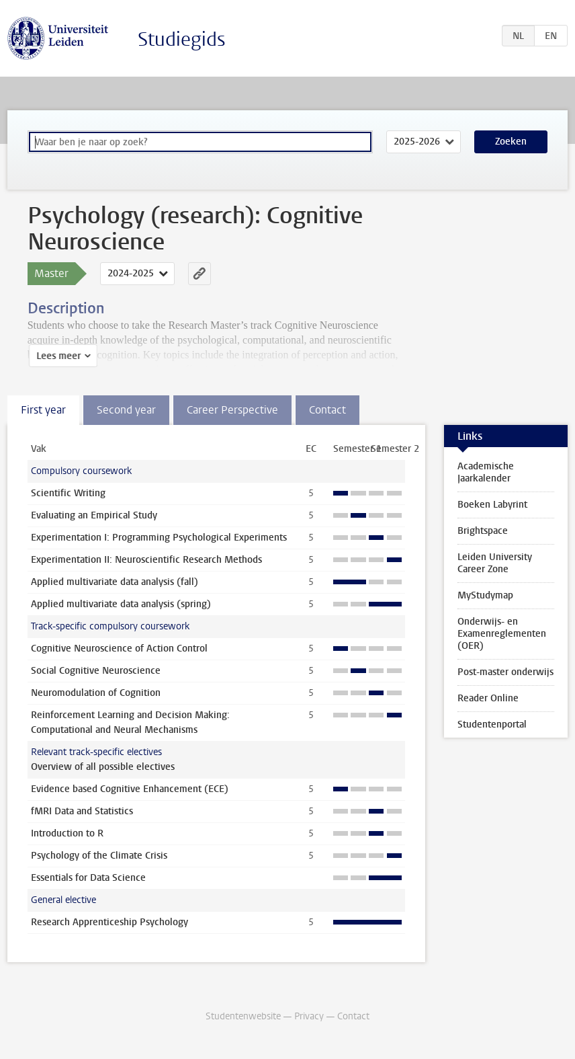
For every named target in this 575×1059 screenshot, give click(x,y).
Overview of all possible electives (103, 766)
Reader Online (488, 698)
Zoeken (511, 141)
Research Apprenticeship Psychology (109, 922)
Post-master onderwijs (505, 672)
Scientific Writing (68, 493)
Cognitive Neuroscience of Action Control (119, 648)
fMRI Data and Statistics (82, 811)
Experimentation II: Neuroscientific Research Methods (146, 559)
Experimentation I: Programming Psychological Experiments (159, 537)
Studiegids (182, 39)
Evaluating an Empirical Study (94, 515)
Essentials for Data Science (88, 877)
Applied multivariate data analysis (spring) (121, 604)
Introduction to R (67, 833)
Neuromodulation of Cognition (96, 693)
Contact (353, 1016)
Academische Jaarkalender (485, 472)
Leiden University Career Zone (494, 563)
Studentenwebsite (243, 1016)
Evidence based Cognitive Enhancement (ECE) (129, 789)
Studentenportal (492, 724)
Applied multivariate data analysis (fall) (114, 582)
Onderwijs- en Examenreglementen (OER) (501, 633)
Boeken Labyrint (492, 504)
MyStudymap (485, 595)
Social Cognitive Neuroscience (96, 670)
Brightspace (482, 530)
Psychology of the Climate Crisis (99, 855)
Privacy (309, 1016)
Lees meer (57, 356)
